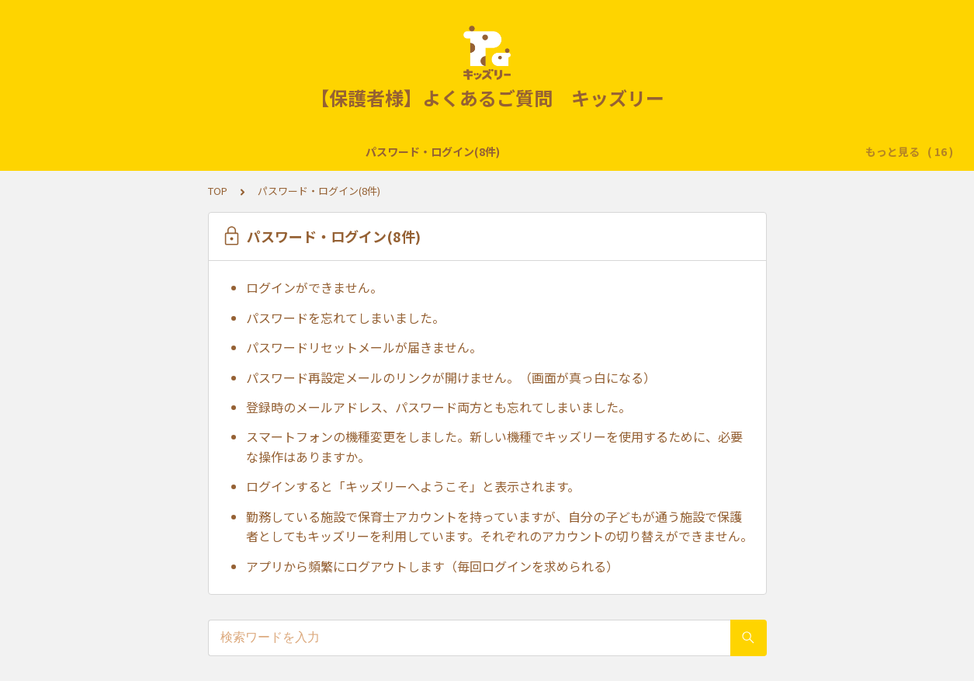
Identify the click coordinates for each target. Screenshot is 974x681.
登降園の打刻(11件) (287, 151)
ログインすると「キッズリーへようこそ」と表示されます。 (413, 486)
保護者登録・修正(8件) (726, 151)
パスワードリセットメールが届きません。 (364, 347)
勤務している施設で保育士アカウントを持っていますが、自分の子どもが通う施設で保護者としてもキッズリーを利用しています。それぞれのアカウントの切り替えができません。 (499, 526)
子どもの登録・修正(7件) (419, 151)
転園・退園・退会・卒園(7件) (575, 151)
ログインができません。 (314, 287)
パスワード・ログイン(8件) (150, 151)
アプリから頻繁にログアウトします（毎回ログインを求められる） (432, 566)
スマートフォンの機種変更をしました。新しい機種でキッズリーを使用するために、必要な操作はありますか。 (494, 446)
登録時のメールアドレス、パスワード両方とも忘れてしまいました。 (438, 407)
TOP (217, 190)
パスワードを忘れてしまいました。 (345, 317)
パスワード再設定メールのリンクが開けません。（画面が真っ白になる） (451, 377)
